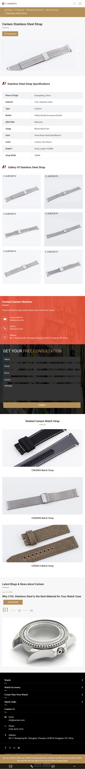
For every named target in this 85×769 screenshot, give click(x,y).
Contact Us (9, 709)
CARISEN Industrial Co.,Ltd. (28, 754)
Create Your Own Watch (16, 694)
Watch (7, 680)
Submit (42, 405)
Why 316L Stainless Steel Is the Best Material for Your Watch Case (41, 596)
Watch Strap (52, 10)
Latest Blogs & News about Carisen (23, 584)
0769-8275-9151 (16, 729)
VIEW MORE (13, 602)
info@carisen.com (17, 320)
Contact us (10, 34)
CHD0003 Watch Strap (43, 470)
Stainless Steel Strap (16, 13)
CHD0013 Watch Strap (43, 566)
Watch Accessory (35, 10)
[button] (81, 53)
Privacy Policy (62, 761)
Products (19, 10)
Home (10, 10)
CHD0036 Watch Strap (43, 518)
